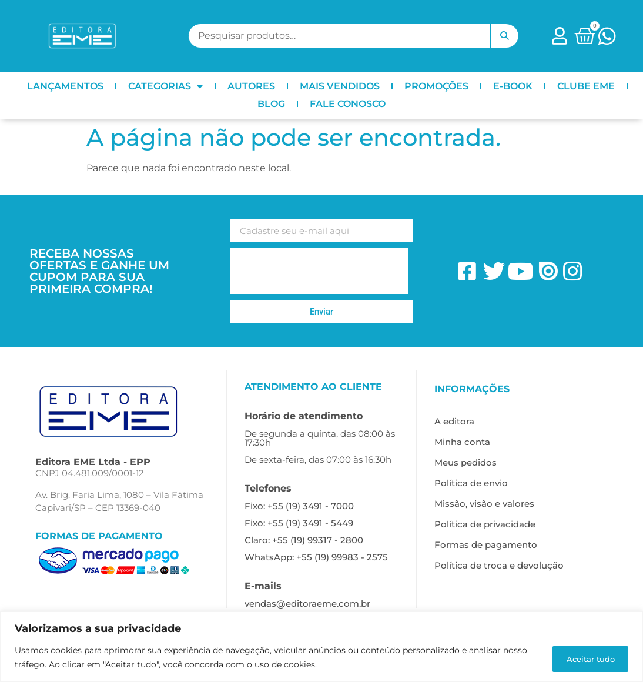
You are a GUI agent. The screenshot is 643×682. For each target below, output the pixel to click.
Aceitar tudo (585, 658)
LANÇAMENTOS (65, 86)
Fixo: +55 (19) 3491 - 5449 (299, 523)
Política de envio (471, 483)
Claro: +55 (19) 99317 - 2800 (304, 540)
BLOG (271, 103)
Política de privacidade (484, 524)
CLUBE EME (586, 86)
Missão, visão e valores (484, 503)
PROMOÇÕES (436, 86)
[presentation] (319, 271)
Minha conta (462, 441)
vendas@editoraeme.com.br (307, 603)
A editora (454, 421)
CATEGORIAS (165, 86)
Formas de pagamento (485, 544)
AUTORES (251, 86)
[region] (321, 647)
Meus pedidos (465, 462)
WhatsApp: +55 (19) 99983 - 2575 (316, 557)
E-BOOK (513, 86)
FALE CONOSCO (348, 103)
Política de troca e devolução (499, 565)
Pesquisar (504, 36)
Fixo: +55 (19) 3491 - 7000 (299, 506)
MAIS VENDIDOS (340, 86)
